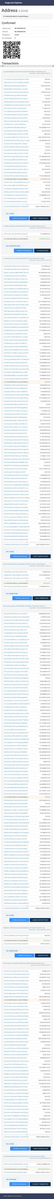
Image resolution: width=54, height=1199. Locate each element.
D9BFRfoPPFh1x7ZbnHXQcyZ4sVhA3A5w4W (16, 465)
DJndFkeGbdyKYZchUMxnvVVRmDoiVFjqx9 (16, 1042)
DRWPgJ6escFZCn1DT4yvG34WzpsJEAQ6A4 (16, 82)
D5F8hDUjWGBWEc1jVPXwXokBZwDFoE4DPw (16, 102)
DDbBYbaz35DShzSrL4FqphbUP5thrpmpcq (16, 514)
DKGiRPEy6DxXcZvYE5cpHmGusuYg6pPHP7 (16, 163)
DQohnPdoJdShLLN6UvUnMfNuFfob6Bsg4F (16, 1096)
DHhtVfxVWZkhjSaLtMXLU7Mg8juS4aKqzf (15, 417)
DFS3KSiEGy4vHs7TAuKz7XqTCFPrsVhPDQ (16, 800)
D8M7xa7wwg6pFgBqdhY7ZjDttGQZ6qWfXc (16, 803)
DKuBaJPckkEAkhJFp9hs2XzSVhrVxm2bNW (16, 646)
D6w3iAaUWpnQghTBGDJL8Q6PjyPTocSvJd (16, 488)
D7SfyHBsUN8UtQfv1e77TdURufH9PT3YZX (16, 1099)
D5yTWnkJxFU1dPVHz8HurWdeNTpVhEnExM (16, 369)
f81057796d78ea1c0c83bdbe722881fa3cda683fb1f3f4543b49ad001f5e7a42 (24, 963)
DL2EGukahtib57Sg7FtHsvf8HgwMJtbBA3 (15, 1172)
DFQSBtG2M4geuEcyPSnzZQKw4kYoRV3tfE (16, 330)
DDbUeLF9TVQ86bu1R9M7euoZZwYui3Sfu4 (16, 147)
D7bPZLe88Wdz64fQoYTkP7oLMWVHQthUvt (16, 993)
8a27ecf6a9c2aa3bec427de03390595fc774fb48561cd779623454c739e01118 (24, 606)
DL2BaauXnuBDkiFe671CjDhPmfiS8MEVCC (16, 391)
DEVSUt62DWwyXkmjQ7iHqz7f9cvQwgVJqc (16, 481)
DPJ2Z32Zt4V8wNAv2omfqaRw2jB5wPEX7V (16, 198)
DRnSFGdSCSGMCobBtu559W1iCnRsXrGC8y (16, 1026)
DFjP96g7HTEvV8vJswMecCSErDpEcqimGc (16, 176)
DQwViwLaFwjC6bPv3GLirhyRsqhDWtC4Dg (15, 1019)
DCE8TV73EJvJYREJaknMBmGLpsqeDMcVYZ (16, 530)
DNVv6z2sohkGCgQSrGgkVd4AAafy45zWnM (16, 539)
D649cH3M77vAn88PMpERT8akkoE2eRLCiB (16, 533)
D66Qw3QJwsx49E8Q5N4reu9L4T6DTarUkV (16, 430)
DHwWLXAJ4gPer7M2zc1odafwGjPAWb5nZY (16, 903)
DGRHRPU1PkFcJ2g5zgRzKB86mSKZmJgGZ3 (17, 182)
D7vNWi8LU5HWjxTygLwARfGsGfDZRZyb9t (15, 95)
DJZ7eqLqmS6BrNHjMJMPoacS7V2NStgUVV (16, 359)
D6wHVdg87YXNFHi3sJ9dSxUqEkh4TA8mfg (16, 398)
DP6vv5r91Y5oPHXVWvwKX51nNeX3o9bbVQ (16, 1112)
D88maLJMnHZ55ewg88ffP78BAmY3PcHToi (16, 272)
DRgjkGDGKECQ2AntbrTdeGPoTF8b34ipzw (16, 890)
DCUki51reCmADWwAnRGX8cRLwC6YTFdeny (16, 1009)
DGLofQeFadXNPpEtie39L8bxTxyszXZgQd (15, 172)
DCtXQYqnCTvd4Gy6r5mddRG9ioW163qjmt (16, 874)
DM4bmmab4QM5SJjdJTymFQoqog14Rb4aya (17, 497)
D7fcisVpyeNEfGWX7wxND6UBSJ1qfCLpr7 (15, 166)
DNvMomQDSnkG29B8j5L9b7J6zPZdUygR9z (16, 350)
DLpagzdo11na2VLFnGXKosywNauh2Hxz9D (16, 1077)
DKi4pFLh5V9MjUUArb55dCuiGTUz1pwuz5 (16, 98)
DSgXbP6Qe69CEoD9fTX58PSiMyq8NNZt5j (16, 407)
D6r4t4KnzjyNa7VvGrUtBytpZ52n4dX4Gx (15, 472)
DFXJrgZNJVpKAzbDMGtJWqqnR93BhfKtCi (16, 790)
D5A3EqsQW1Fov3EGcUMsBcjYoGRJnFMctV (16, 575)
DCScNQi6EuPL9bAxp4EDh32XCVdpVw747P (16, 188)
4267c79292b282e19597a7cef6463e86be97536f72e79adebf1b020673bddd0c (24, 564)
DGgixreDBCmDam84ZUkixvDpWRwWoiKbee (16, 92)
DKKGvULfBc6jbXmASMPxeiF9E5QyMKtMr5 (16, 282)
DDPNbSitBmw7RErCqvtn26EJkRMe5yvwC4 (16, 385)
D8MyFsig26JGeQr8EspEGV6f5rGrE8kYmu (15, 86)
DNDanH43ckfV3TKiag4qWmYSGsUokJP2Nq (16, 713)
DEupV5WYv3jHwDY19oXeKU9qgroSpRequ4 (16, 758)
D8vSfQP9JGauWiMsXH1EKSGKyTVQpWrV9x (16, 449)
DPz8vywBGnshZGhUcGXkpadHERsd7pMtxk (16, 491)
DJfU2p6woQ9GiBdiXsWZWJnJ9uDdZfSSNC (16, 206)
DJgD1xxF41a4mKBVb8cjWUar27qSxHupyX (16, 774)
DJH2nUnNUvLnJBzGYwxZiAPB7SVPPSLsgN (16, 1029)
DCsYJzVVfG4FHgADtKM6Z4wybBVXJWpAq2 (16, 510)
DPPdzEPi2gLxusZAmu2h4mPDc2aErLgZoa (16, 440)
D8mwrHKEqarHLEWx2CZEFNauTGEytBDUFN (16, 943)
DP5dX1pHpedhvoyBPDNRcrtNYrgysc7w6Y (16, 1106)
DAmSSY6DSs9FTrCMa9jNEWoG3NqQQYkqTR (16, 974)
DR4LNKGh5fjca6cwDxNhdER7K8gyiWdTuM (16, 990)
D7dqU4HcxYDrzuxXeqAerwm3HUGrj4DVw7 (16, 1013)
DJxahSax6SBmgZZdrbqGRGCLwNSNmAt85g (16, 395)
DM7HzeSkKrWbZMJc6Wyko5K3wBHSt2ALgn (16, 980)
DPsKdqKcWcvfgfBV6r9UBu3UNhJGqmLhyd (16, 137)
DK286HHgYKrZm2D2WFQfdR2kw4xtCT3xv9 (16, 1067)
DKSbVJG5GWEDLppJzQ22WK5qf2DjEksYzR (16, 288)
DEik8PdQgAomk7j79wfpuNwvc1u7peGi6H (16, 89)
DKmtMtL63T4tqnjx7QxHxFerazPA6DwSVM (15, 388)
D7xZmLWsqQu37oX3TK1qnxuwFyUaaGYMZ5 (16, 858)
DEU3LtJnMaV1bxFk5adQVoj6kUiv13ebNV (15, 285)
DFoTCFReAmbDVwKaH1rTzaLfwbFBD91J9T (16, 317)
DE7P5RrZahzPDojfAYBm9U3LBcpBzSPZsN (16, 819)
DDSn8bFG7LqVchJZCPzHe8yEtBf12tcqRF (15, 710)
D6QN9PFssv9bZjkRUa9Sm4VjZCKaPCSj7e (16, 864)
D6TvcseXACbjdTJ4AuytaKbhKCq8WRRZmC (16, 446)
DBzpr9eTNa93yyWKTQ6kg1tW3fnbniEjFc (15, 1045)
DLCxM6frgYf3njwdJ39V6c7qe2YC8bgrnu (15, 276)
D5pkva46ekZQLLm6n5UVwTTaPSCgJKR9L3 (16, 494)
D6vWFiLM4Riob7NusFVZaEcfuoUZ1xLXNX (16, 414)
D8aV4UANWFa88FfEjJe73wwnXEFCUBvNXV (16, 375)
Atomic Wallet (8, 1196)
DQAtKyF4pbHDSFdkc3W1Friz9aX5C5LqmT (16, 504)
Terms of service (17, 1196)
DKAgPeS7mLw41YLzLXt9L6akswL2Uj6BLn (16, 321)
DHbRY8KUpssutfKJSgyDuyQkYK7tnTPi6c (15, 572)
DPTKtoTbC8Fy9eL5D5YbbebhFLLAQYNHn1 (16, 340)
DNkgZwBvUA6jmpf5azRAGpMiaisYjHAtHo (15, 1038)
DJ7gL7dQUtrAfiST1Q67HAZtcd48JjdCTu (15, 729)
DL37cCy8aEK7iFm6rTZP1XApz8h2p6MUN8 (16, 742)
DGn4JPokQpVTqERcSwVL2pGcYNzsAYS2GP (16, 765)
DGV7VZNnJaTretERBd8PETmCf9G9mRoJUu (16, 1116)
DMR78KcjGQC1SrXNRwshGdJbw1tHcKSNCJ (16, 884)
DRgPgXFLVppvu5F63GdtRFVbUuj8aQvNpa (16, 314)
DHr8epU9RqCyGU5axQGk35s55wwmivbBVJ (16, 436)
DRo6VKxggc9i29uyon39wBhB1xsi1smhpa (15, 333)
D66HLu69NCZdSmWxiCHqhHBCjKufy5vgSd (16, 520)
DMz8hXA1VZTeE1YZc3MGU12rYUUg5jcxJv (16, 411)
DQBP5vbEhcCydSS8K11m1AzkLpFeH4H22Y (16, 353)
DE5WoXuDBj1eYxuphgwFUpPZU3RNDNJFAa (16, 739)
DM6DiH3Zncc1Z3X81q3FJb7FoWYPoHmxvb (16, 1083)
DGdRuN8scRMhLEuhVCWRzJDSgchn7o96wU (17, 140)
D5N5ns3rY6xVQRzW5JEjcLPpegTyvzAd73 (15, 1080)
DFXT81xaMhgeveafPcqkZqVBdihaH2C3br (16, 1003)
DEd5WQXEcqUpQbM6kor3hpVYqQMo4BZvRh (17, 459)
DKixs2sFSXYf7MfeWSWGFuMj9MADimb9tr (16, 462)
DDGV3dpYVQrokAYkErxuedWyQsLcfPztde (16, 118)
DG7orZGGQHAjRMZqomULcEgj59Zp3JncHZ (16, 639)
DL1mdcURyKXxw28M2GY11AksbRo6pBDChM (16, 526)
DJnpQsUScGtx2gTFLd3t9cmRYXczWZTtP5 (16, 379)
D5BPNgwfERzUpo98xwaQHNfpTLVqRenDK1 (16, 443)
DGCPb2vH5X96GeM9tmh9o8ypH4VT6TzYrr (16, 404)
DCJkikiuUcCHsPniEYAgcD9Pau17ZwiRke (15, 143)
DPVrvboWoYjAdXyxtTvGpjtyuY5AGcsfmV (15, 630)
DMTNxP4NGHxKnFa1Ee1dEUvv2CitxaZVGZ (16, 362)
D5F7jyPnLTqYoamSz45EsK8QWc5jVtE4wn (15, 636)
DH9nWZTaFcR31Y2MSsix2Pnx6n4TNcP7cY (16, 401)
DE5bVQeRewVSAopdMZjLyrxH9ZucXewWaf (16, 156)
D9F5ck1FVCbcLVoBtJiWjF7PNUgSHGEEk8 (16, 688)
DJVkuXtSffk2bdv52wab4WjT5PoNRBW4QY (16, 111)
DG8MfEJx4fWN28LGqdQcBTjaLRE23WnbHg (16, 366)
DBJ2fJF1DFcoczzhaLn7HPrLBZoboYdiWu (16, 1006)
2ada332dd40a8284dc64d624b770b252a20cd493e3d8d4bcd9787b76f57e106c (24, 71)
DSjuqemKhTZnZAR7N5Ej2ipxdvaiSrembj (15, 1064)
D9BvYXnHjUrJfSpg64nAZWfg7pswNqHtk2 (16, 234)
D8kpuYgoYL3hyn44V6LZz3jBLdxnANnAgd (16, 1132)
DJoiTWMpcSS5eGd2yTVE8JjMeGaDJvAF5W (16, 79)
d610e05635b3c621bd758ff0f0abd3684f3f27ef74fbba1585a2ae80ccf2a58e (23, 258)
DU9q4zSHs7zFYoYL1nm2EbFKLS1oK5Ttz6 (16, 301)
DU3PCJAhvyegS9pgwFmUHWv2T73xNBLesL (16, 452)
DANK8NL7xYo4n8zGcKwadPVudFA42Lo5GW (16, 1074)
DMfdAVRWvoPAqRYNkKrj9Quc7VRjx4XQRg (16, 456)
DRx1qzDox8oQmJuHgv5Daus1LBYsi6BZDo (16, 295)
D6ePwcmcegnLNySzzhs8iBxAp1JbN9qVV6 (16, 517)
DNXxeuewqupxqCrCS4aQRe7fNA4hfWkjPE (16, 346)
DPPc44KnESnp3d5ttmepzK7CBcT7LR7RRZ (16, 114)
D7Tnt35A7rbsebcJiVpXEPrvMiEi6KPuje (15, 124)
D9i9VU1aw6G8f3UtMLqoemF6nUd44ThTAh (16, 523)
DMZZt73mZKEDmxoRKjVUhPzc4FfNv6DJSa (16, 681)
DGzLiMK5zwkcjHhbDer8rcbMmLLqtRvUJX (16, 169)
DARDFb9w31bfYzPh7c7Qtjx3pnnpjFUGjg (15, 1051)
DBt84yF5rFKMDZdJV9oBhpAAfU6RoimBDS (16, 997)
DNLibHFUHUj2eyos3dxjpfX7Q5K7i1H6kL (15, 308)
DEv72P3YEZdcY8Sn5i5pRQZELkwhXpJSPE (16, 794)
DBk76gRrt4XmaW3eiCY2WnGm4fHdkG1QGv (16, 1032)
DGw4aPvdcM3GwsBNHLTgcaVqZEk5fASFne (16, 292)
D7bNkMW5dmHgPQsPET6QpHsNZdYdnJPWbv (17, 105)
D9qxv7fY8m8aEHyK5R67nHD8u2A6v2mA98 (16, 536)
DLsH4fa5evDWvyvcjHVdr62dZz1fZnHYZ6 (15, 433)
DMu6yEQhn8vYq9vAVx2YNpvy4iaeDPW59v (16, 900)
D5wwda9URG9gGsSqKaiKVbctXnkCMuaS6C (16, 475)
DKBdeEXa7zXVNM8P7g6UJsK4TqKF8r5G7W (16, 327)
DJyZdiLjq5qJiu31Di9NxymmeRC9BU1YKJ (16, 424)
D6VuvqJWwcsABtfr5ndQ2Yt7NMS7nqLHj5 (16, 159)
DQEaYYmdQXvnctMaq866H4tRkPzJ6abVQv (16, 1164)
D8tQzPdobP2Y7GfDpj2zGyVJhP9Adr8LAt (15, 752)
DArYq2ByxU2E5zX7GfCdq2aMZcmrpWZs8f (16, 131)
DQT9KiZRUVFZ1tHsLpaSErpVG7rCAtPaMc (15, 723)
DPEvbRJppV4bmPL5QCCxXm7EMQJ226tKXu (16, 192)
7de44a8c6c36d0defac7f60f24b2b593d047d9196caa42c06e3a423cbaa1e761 (24, 226)
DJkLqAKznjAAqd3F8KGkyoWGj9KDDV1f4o (16, 1125)
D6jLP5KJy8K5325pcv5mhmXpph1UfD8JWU (16, 935)
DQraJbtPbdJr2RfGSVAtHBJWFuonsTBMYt (16, 337)
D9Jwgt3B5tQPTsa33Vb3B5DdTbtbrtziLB (15, 127)
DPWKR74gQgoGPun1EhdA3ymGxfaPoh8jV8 (16, 816)
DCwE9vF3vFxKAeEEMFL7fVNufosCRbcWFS (16, 420)
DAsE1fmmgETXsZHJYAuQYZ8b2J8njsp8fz (16, 1122)
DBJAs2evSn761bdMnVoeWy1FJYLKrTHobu (16, 971)
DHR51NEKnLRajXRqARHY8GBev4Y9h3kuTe (16, 877)
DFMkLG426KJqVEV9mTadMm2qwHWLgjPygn (17, 626)
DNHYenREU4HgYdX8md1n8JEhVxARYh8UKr (16, 269)
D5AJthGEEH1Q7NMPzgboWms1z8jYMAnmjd (16, 266)
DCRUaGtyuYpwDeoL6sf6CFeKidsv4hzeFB (15, 478)
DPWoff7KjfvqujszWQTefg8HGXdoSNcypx (15, 356)
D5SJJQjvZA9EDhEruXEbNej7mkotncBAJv (15, 897)
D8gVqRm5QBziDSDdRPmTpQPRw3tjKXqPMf (16, 823)
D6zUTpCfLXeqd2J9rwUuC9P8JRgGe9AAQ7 (16, 675)
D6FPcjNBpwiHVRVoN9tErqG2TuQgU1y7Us (16, 279)
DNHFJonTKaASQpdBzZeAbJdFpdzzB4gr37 (16, 121)
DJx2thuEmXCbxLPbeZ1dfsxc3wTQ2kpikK (15, 468)
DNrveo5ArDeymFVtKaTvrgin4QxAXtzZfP (15, 108)
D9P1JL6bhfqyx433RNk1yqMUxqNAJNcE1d (16, 784)
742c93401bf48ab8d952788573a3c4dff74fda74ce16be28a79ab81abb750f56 (24, 1156)
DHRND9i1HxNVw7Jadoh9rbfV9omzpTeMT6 (16, 852)
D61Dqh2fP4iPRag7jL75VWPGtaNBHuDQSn (16, 1090)
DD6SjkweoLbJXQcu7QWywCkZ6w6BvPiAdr (16, 1054)
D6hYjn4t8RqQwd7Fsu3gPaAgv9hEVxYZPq (16, 195)
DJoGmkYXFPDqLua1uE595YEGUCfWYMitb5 (16, 987)
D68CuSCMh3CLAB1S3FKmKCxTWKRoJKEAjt (16, 304)
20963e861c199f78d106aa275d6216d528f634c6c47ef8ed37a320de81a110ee (24, 928)
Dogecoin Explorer (13, 2)
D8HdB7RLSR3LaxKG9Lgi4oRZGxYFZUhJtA (16, 1087)
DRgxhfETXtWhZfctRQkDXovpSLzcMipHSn (16, 427)
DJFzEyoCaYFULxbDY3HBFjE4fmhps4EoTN (16, 845)
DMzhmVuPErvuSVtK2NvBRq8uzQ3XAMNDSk (16, 485)
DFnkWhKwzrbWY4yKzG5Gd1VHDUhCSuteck (16, 1061)
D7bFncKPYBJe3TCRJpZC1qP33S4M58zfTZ (16, 1071)
